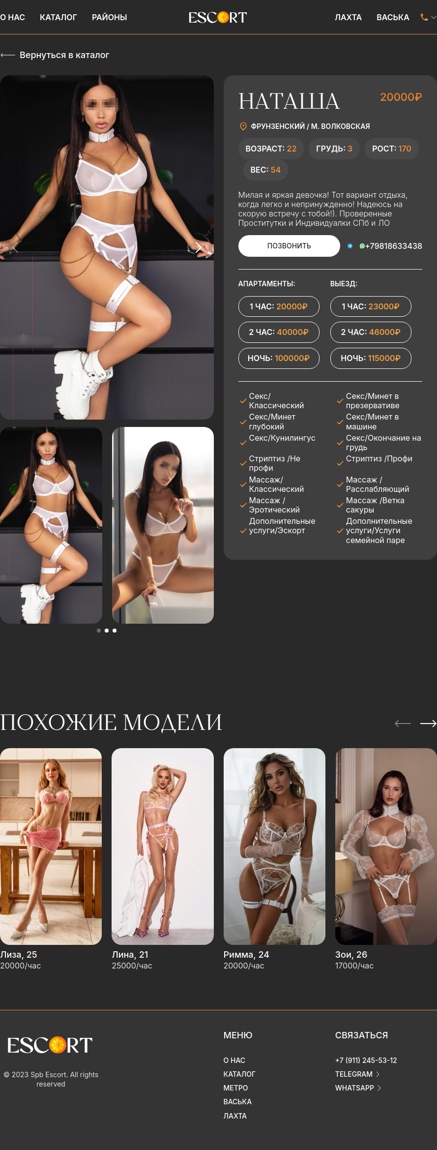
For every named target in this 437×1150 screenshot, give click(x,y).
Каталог (58, 17)
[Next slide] (198, 247)
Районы (109, 17)
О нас (12, 17)
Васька (393, 17)
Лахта (348, 17)
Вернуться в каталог (64, 55)
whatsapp (354, 1088)
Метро (236, 1088)
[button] (99, 631)
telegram (354, 1074)
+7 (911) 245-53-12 (366, 1060)
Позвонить (289, 246)
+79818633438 (393, 246)
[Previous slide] (16, 247)
